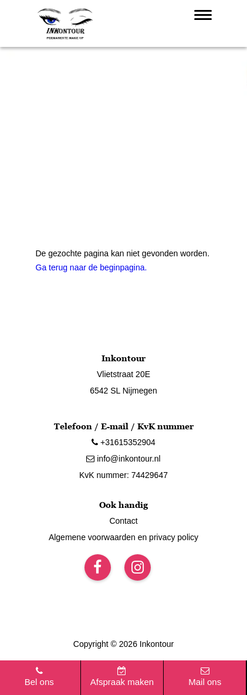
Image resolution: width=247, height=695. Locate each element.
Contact (123, 521)
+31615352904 (123, 442)
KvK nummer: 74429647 (123, 475)
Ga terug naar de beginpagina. (91, 267)
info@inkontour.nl (123, 458)
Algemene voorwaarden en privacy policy (123, 537)
